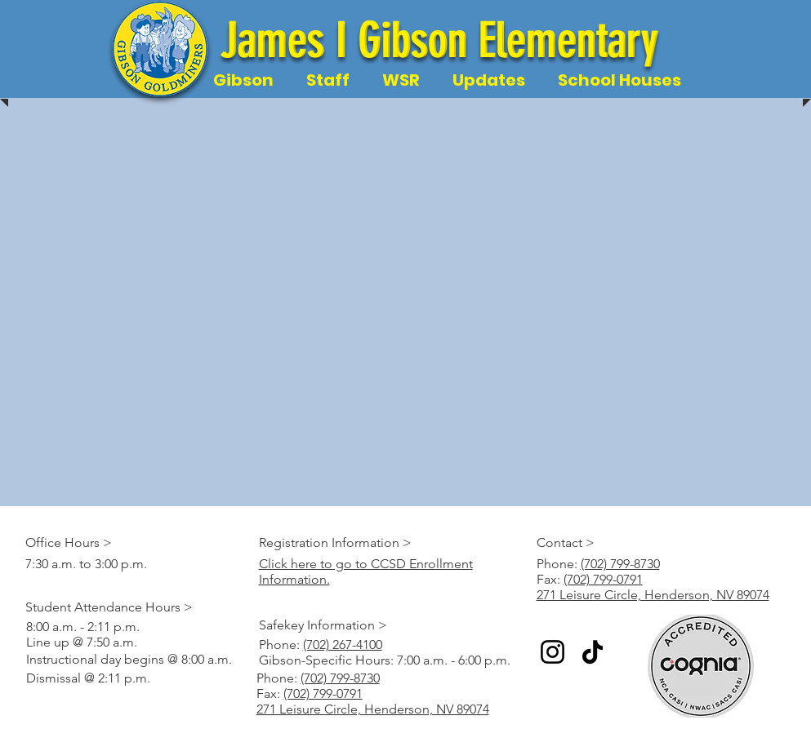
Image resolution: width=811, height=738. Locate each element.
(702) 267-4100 (342, 644)
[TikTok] (592, 652)
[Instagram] (552, 652)
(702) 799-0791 (603, 579)
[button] (243, 80)
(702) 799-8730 (620, 563)
